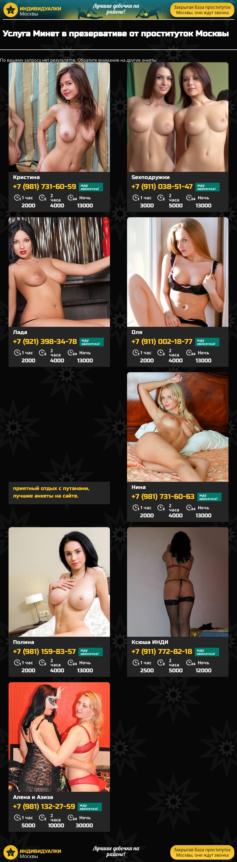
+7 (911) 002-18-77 (175, 342)
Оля (137, 332)
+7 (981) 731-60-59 (58, 187)
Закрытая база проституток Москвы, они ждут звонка (202, 9)
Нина (139, 487)
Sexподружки (151, 177)
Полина (23, 642)
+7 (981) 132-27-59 (57, 807)
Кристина (26, 177)
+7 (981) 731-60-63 (177, 497)
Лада (20, 332)
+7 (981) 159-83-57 (58, 652)
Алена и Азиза (33, 797)
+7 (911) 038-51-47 (176, 187)
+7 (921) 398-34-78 (58, 342)
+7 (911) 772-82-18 (175, 652)
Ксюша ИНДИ (150, 642)
